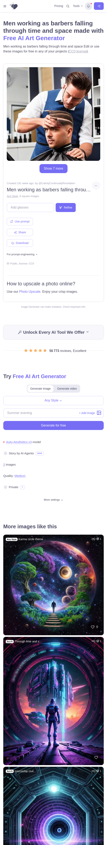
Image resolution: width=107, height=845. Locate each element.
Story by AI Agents (21, 453)
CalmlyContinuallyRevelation (58, 183)
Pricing (58, 6)
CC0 (31, 263)
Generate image (40, 388)
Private (13, 487)
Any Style (12, 196)
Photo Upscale (29, 291)
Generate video (67, 388)
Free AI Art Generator (34, 38)
